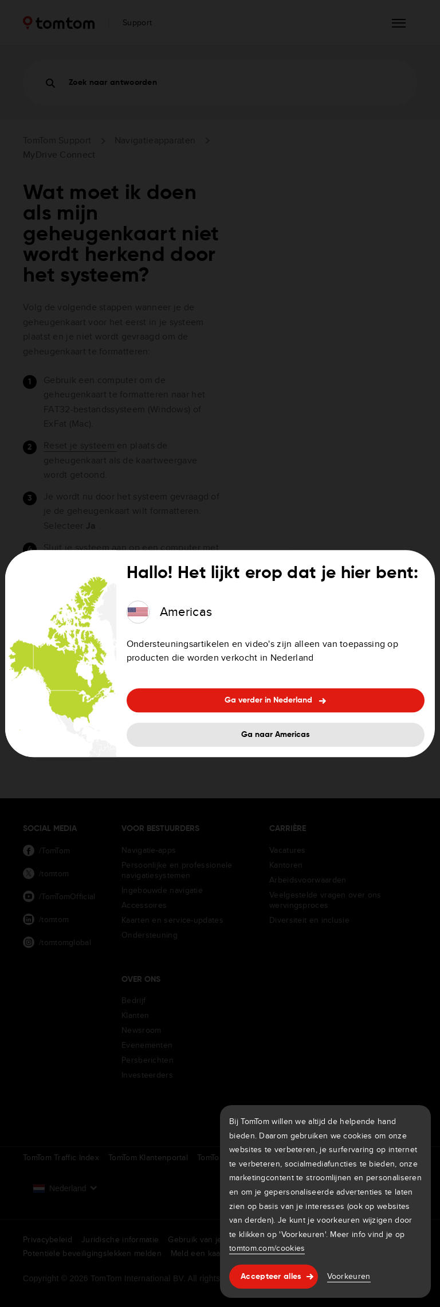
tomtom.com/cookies (267, 1248)
